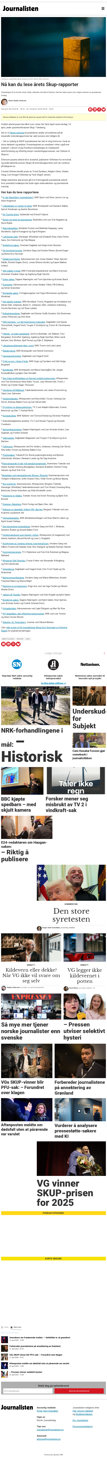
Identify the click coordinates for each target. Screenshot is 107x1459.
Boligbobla (8, 370)
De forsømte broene (12, 250)
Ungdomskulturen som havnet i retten (20, 535)
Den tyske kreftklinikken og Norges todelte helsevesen (29, 378)
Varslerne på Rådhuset (13, 390)
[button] (104, 653)
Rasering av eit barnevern (15, 586)
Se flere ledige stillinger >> (53, 683)
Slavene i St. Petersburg (14, 622)
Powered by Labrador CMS (53, 1455)
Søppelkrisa (8, 569)
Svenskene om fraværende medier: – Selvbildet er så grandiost (39, 1337)
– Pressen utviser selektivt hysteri (25, 1372)
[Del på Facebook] (90, 109)
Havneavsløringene (12, 356)
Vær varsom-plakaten (82, 1411)
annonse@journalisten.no (49, 1439)
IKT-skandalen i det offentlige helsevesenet (23, 613)
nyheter (20, 639)
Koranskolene (9, 415)
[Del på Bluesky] (103, 109)
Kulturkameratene (11, 313)
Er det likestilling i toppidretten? (18, 197)
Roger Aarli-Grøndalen (47, 1411)
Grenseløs (7, 284)
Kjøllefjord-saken (11, 245)
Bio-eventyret (9, 484)
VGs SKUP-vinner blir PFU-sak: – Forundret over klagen (35, 1355)
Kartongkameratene (12, 429)
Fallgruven (8, 446)
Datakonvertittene (11, 259)
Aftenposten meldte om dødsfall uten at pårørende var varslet (39, 1363)
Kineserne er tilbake (12, 495)
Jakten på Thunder (11, 594)
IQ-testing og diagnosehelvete (17, 407)
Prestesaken (9, 455)
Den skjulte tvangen (12, 301)
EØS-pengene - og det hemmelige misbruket (24, 322)
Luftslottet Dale (10, 236)
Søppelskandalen (11, 518)
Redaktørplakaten (84, 1414)
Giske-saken (8, 279)
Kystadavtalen (9, 608)
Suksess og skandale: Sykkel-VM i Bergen (22, 509)
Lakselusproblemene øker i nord (18, 345)
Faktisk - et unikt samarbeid (16, 333)
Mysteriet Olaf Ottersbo (14, 560)
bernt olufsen (8, 639)
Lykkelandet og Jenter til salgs (17, 206)
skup (28, 639)
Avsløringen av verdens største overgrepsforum (26, 543)
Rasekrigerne (9, 351)
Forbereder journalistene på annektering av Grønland (34, 1346)
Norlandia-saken (10, 293)
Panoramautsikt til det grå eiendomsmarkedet (24, 463)
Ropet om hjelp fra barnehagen (17, 219)
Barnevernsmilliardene (13, 577)
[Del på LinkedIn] (95, 109)
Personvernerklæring (82, 1426)
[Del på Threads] (99, 109)
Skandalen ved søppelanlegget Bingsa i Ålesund (24, 475)
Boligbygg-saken (11, 600)
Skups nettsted (17, 132)
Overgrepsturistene (12, 552)
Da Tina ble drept (11, 214)
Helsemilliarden (10, 398)
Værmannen (8, 438)
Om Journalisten (80, 1420)
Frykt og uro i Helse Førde (15, 361)
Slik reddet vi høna (11, 271)
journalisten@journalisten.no (50, 1429)
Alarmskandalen (10, 228)
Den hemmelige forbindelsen (16, 526)
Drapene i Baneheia (12, 504)
